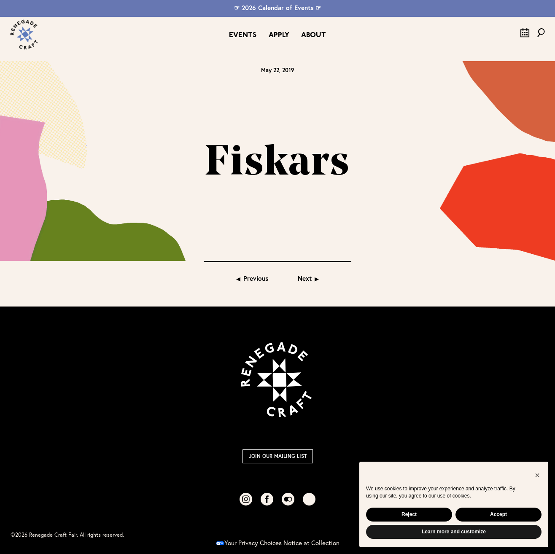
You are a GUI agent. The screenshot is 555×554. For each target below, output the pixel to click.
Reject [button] (409, 514)
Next (305, 278)
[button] (537, 475)
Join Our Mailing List (278, 456)
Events (242, 35)
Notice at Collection (311, 542)
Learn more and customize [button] (454, 532)
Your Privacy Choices (249, 542)
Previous (255, 278)
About (313, 35)
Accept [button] (498, 514)
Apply (279, 35)
